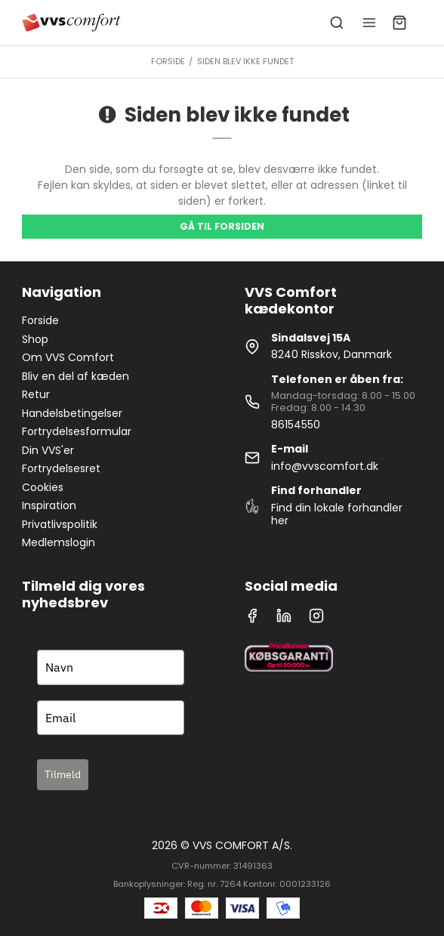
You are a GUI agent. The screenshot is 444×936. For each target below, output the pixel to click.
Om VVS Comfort (68, 357)
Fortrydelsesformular (76, 431)
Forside (40, 320)
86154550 (295, 424)
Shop (35, 339)
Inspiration (49, 505)
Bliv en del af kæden (75, 376)
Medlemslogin (58, 542)
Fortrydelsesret (61, 468)
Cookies (42, 487)
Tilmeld (63, 774)
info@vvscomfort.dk (324, 466)
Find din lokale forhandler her (336, 514)
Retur (36, 394)
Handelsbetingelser (72, 413)
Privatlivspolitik (59, 524)
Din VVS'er (48, 450)
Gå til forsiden (222, 226)
